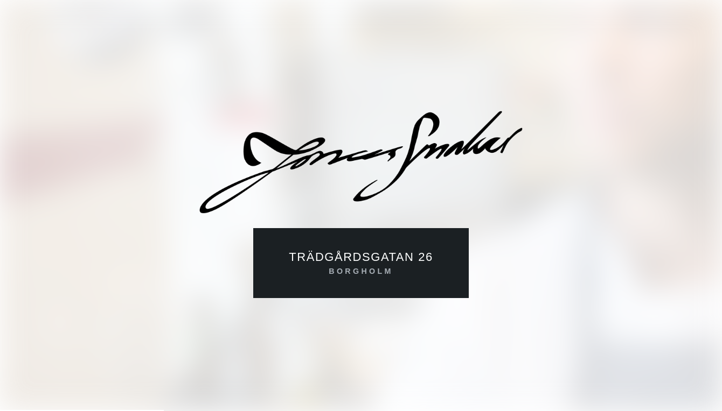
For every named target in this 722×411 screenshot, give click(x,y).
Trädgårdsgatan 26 (361, 263)
